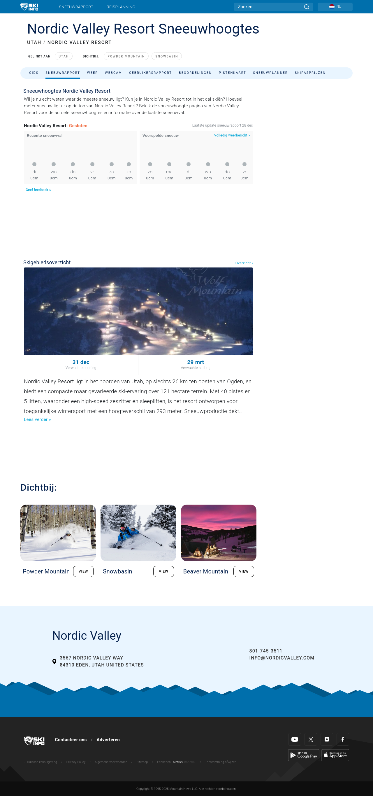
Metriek (178, 762)
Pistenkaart (232, 73)
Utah (64, 56)
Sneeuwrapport (76, 6)
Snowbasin (166, 56)
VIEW (83, 571)
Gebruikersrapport (150, 73)
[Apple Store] (335, 754)
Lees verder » (37, 419)
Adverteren (108, 739)
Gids (33, 73)
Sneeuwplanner (270, 73)
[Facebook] (343, 739)
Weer (92, 73)
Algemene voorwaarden (111, 762)
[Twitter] (311, 739)
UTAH (34, 42)
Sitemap (142, 762)
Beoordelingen (195, 73)
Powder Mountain (126, 56)
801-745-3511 (266, 651)
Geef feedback (39, 190)
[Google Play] (303, 754)
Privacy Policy (76, 762)
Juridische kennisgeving (40, 762)
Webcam (113, 73)
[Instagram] (327, 739)
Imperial (190, 762)
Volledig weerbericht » (232, 135)
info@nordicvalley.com (282, 658)
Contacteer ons (71, 739)
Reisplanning (121, 6)
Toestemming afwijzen (221, 762)
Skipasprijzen (310, 73)
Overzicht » (244, 263)
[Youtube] (294, 739)
